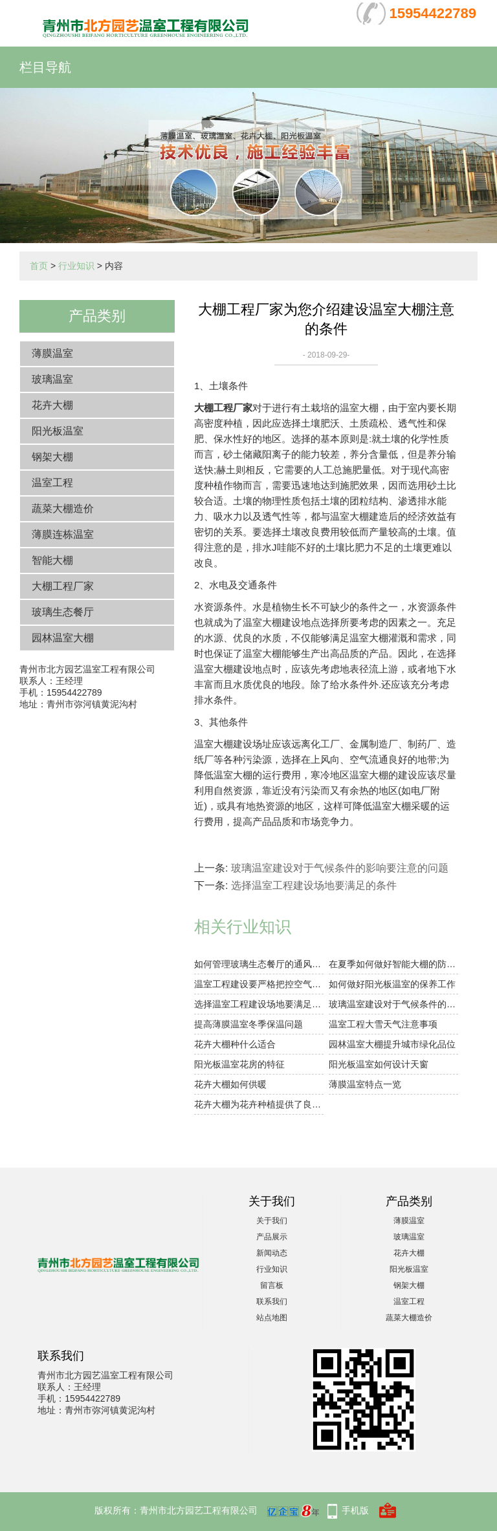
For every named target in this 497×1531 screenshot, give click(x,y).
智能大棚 (52, 560)
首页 (39, 266)
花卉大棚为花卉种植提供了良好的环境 (259, 1104)
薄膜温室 (52, 353)
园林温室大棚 (63, 637)
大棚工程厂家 (63, 586)
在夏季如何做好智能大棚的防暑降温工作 (393, 964)
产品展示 (271, 1236)
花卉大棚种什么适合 (235, 1044)
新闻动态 (271, 1253)
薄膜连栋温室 (63, 534)
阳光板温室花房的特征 (239, 1064)
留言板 (271, 1285)
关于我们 (271, 1220)
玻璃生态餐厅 (63, 611)
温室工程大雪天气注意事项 (383, 1024)
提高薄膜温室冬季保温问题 (248, 1024)
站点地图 (271, 1317)
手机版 (355, 1510)
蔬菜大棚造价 (63, 508)
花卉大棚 (52, 405)
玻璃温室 (52, 379)
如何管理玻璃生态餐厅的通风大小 (259, 964)
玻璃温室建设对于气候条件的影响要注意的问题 (339, 867)
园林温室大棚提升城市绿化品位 (392, 1044)
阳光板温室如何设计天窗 (378, 1064)
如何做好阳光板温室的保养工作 (392, 984)
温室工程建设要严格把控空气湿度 (259, 984)
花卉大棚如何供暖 (230, 1084)
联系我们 (271, 1301)
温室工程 (52, 482)
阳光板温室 (57, 430)
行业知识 (76, 266)
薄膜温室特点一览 (365, 1084)
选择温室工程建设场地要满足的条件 (314, 885)
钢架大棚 (52, 456)
